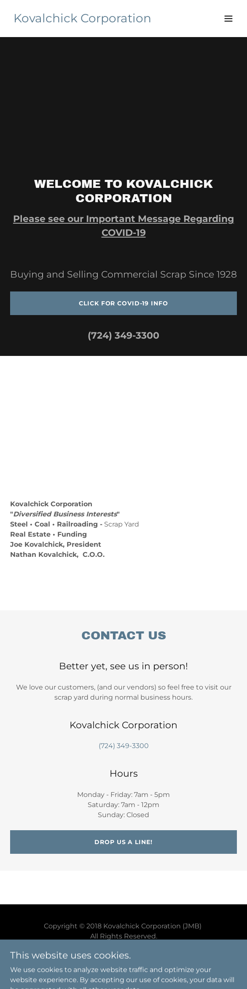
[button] (228, 18)
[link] (82, 20)
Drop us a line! (123, 842)
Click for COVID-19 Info (123, 303)
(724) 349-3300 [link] (123, 335)
